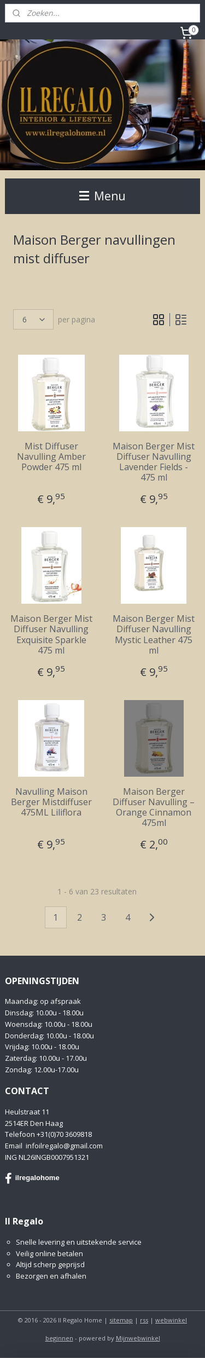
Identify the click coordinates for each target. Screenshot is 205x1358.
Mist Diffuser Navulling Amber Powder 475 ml (51, 456)
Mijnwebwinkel (138, 1338)
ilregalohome (32, 1178)
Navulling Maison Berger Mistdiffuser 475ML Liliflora (51, 802)
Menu (102, 196)
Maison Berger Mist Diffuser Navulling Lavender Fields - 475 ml (154, 462)
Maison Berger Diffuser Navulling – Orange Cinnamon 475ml (154, 807)
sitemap (121, 1320)
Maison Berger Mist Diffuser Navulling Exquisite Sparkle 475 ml (51, 635)
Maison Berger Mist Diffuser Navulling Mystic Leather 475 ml (154, 635)
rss (144, 1320)
